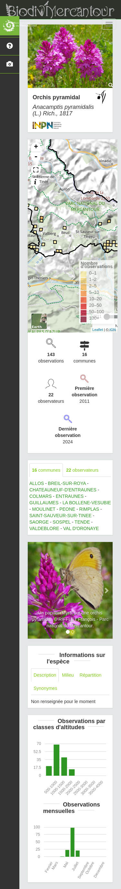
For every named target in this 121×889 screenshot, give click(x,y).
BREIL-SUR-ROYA (67, 483)
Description (45, 675)
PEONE (67, 509)
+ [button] (36, 147)
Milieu (68, 675)
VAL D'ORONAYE (81, 528)
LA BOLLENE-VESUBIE (87, 502)
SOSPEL (62, 522)
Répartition (91, 675)
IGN (112, 330)
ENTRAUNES (70, 496)
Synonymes (45, 688)
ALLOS (36, 483)
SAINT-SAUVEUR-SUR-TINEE (60, 515)
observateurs (82, 470)
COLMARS (40, 496)
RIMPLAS (89, 509)
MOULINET (43, 509)
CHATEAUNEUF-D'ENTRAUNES (62, 489)
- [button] (36, 157)
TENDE (82, 522)
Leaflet (97, 330)
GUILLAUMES (43, 502)
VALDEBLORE (44, 528)
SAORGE (39, 522)
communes (46, 470)
